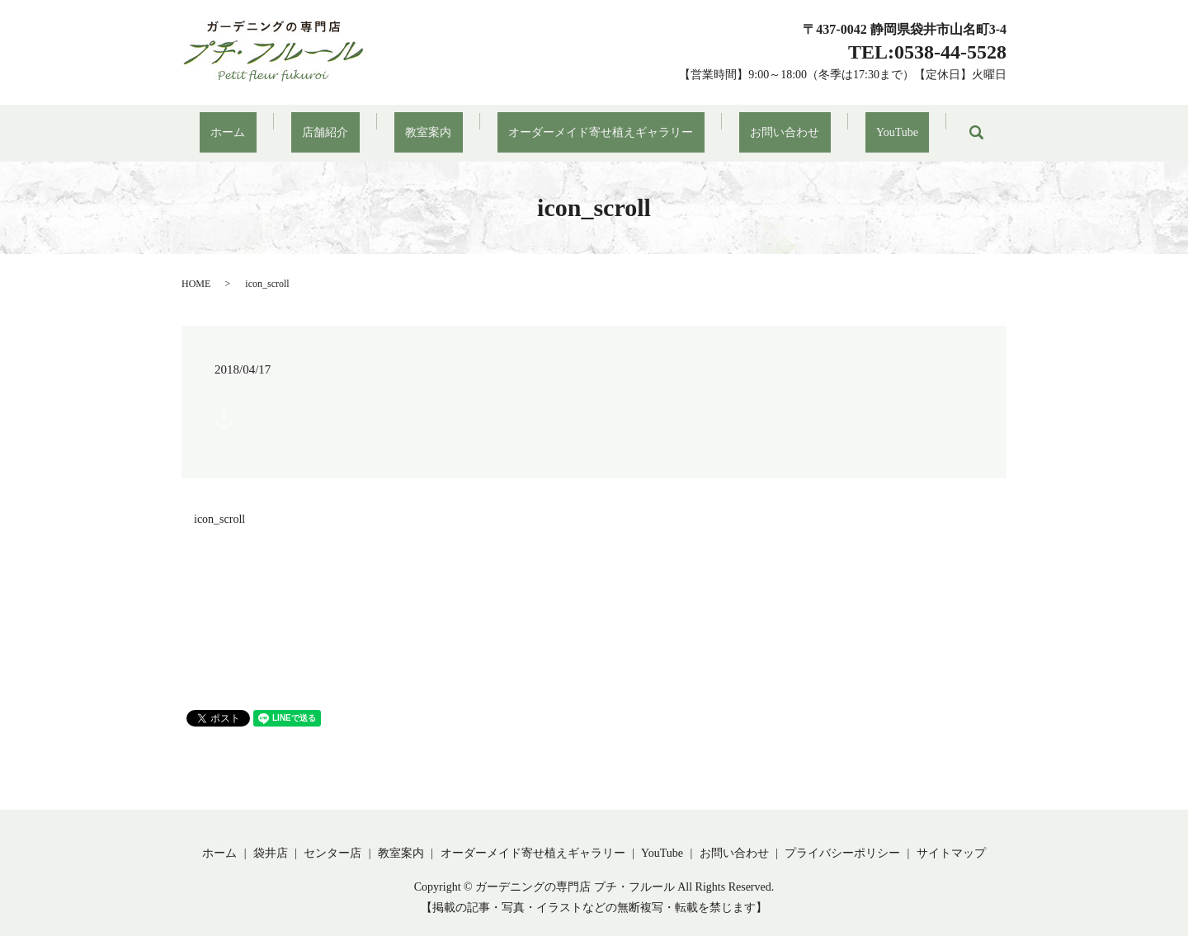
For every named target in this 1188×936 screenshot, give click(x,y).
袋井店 (270, 836)
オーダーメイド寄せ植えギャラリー (589, 124)
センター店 (332, 836)
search (909, 124)
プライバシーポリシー (842, 836)
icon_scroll (219, 502)
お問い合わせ (751, 124)
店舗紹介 (359, 124)
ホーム (283, 124)
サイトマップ (951, 836)
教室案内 (440, 124)
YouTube (842, 124)
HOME (196, 266)
